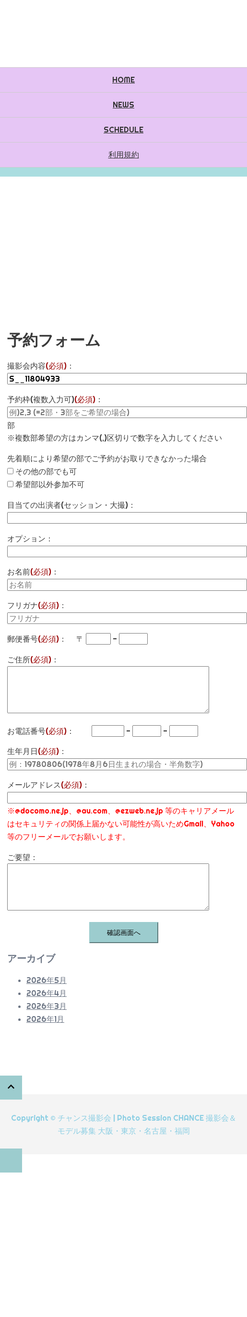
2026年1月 (45, 1019)
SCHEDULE (123, 129)
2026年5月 (46, 980)
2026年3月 (46, 1006)
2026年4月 (46, 993)
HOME (123, 79)
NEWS (123, 104)
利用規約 (123, 154)
